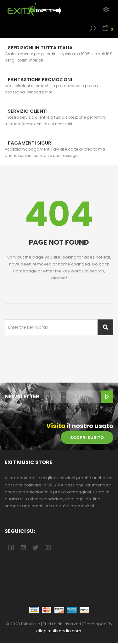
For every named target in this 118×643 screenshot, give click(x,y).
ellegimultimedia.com (58, 631)
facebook (11, 547)
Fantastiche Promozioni (40, 79)
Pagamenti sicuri (30, 143)
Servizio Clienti (28, 111)
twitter (35, 547)
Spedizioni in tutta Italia (40, 48)
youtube (48, 547)
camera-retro (23, 547)
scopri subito (87, 438)
